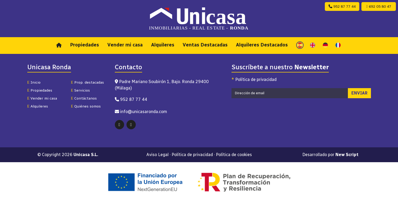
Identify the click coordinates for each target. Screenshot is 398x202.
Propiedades (84, 45)
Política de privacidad (254, 79)
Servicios (80, 90)
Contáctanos (84, 98)
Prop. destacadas (87, 82)
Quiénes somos (86, 106)
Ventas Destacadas (205, 45)
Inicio (34, 82)
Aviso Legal (157, 154)
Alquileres (162, 45)
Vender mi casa (125, 45)
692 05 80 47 (378, 6)
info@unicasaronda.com (143, 111)
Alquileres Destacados (262, 45)
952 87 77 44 (342, 6)
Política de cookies (234, 154)
